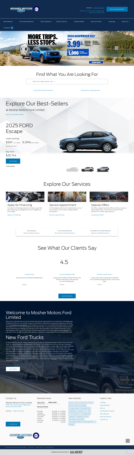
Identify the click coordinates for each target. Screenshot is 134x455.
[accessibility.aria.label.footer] (76, 452)
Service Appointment (117, 9)
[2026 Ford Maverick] (67, 48)
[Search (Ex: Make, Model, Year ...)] (70, 81)
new (55, 330)
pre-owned (64, 330)
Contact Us (13, 424)
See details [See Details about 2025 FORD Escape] (13, 161)
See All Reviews (67, 296)
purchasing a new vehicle (18, 325)
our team (54, 358)
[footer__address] (20, 405)
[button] (63, 64)
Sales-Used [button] (52, 402)
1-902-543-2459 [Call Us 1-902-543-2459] (98, 8)
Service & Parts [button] (42, 407)
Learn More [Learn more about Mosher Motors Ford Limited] (13, 369)
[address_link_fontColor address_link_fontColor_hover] (92, 12)
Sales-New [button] (41, 402)
